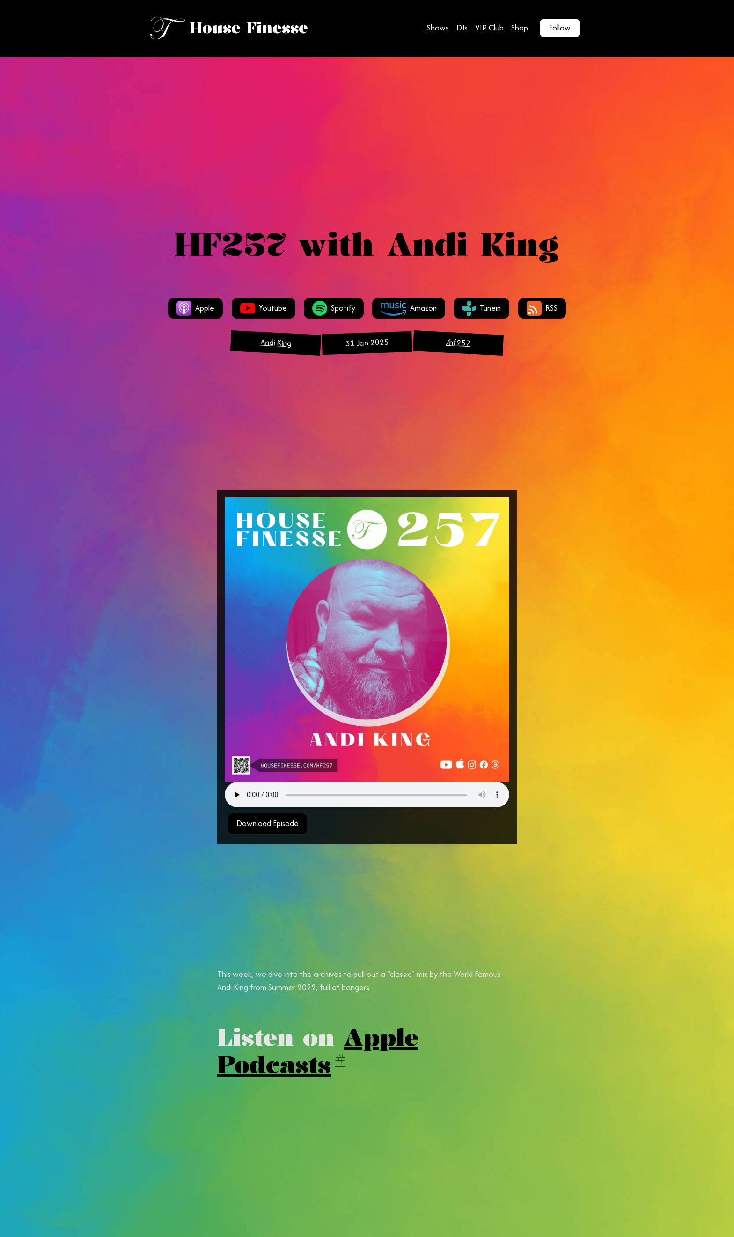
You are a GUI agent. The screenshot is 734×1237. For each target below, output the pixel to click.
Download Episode (267, 823)
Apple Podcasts (317, 1050)
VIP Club (489, 27)
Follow (560, 27)
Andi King (275, 342)
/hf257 (458, 342)
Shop (519, 27)
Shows (438, 27)
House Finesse (249, 28)
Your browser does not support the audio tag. (367, 794)
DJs (462, 27)
